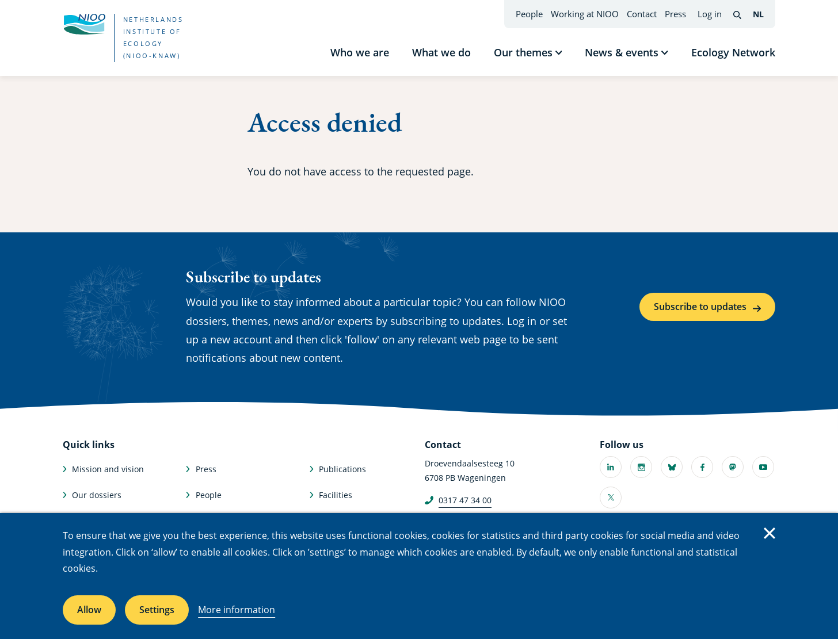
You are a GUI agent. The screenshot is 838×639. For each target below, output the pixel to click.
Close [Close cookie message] (769, 533)
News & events (621, 52)
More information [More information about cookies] (236, 609)
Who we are (359, 52)
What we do (441, 52)
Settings (156, 609)
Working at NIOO (585, 14)
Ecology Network (733, 52)
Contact (642, 14)
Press (675, 14)
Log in (710, 14)
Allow (89, 609)
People (529, 14)
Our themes (523, 52)
